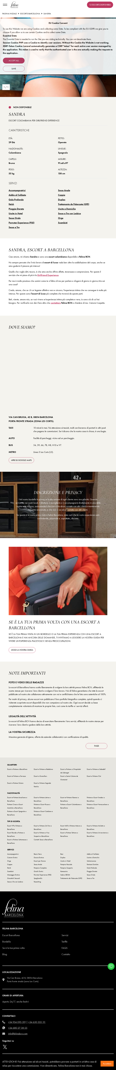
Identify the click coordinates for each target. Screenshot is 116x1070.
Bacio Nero (38, 854)
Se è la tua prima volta (13, 948)
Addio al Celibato (17, 194)
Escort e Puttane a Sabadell (96, 769)
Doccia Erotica (39, 857)
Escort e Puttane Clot (94, 776)
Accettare (107, 1063)
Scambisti (62, 222)
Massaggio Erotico (13, 875)
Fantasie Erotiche (92, 864)
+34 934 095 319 (17, 1022)
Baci (61, 854)
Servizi (65, 935)
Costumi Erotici (12, 857)
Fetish (11, 204)
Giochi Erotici (38, 871)
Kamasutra (63, 871)
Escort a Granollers (40, 776)
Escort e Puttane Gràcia (15, 783)
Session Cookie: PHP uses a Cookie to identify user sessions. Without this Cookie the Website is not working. (56, 42)
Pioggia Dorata (16, 208)
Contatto (66, 954)
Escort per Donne (40, 861)
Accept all (14, 60)
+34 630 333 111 (37, 1022)
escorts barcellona (30, 13)
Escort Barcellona (11, 935)
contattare (56, 302)
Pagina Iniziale (9, 13)
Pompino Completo (40, 868)
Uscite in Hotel (16, 213)
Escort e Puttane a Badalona (43, 769)
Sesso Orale (15, 218)
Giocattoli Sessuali (13, 878)
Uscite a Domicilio (67, 208)
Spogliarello (38, 878)
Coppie (61, 194)
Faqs (64, 948)
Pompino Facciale (66, 864)
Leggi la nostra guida (22, 650)
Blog (4, 954)
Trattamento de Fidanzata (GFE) (73, 204)
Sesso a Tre (14, 227)
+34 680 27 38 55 (17, 1027)
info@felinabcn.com (17, 1033)
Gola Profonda (16, 199)
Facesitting (37, 882)
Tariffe (64, 941)
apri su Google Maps (21, 460)
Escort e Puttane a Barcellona (17, 769)
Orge (60, 218)
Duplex (61, 199)
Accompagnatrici (17, 190)
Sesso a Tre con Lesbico (69, 213)
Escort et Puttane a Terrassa (16, 776)
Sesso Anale (64, 190)
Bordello (6, 941)
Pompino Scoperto (66, 868)
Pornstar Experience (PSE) (21, 222)
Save (14, 68)
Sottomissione (91, 861)
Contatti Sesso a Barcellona (43, 839)
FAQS (96, 746)
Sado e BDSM (65, 875)
